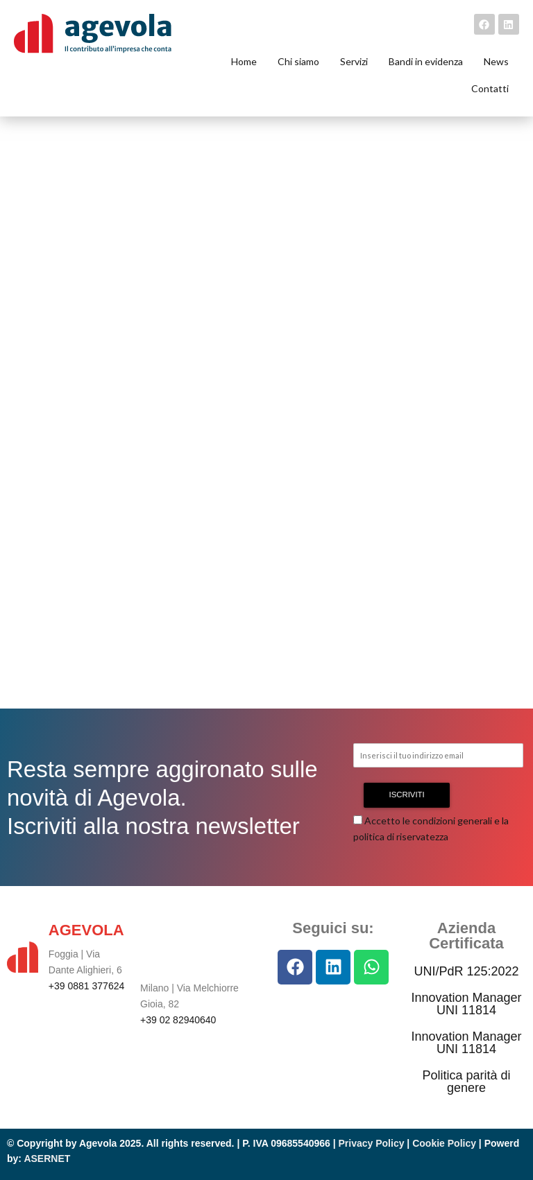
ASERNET (47, 1158)
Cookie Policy (444, 1143)
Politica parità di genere (466, 1081)
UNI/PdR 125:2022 (466, 971)
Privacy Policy (372, 1143)
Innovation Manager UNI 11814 (466, 1004)
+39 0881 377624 (86, 985)
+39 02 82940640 (178, 1019)
